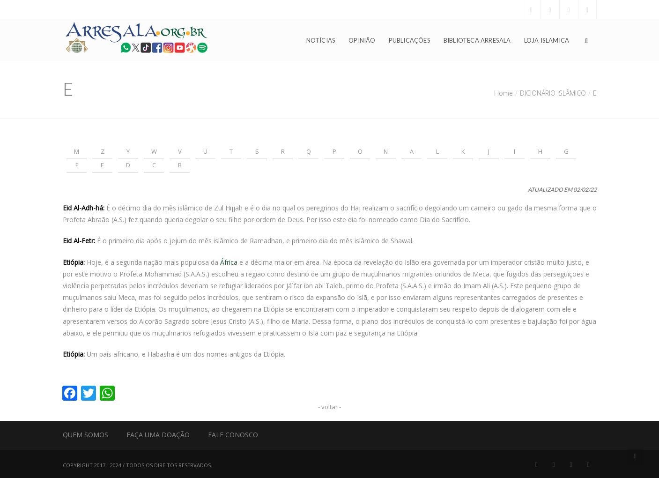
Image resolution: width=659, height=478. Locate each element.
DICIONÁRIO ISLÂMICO (553, 93)
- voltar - (329, 407)
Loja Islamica (547, 40)
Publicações (409, 40)
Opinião (361, 40)
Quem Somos (85, 434)
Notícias (321, 40)
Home (503, 93)
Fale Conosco (233, 434)
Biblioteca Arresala (477, 40)
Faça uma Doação (158, 434)
